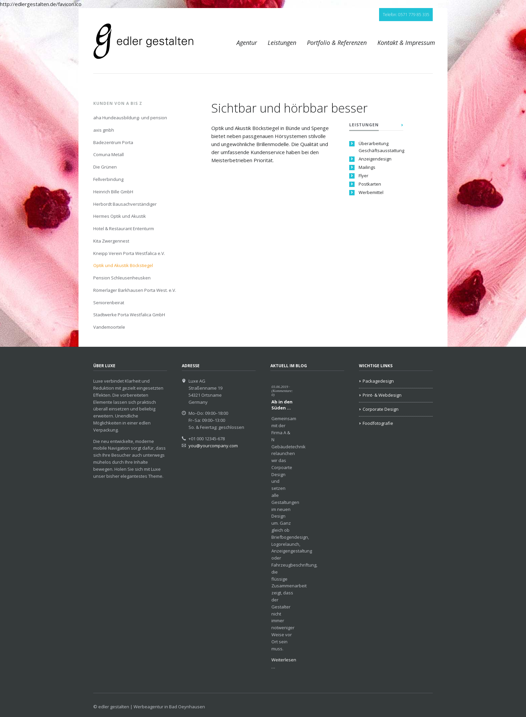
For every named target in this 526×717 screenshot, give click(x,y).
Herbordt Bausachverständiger (125, 204)
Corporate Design (381, 409)
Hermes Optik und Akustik (119, 216)
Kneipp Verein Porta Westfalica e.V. (129, 253)
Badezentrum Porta (113, 142)
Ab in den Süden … (282, 405)
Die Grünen (105, 167)
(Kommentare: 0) (282, 393)
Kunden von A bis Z (117, 103)
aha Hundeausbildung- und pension (130, 118)
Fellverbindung (108, 179)
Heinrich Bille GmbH (113, 192)
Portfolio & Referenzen (337, 43)
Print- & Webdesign (382, 395)
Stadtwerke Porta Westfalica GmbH (129, 315)
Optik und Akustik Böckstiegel (123, 265)
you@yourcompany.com (213, 446)
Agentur (246, 43)
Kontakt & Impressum (406, 43)
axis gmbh (103, 130)
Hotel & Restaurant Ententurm (123, 228)
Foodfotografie (378, 423)
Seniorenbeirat (108, 303)
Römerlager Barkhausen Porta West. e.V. (134, 290)
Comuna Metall (108, 154)
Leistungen (282, 43)
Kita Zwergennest (111, 241)
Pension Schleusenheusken (122, 278)
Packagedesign (378, 381)
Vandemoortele (109, 327)
